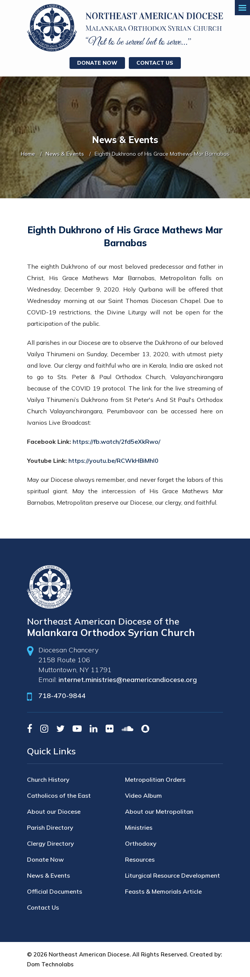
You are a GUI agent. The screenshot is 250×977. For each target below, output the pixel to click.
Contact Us (154, 62)
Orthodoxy (141, 843)
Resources (140, 859)
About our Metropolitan (159, 811)
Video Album (143, 795)
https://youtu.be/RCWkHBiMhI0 (113, 460)
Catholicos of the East (59, 795)
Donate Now (97, 62)
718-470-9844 (61, 695)
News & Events (65, 153)
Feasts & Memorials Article (163, 891)
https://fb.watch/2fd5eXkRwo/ (116, 441)
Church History (48, 779)
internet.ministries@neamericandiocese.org (128, 679)
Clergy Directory (50, 843)
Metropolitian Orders (155, 779)
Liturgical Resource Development (172, 875)
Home (28, 153)
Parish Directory (50, 827)
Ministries (138, 827)
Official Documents (54, 891)
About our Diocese (54, 811)
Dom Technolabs (50, 964)
